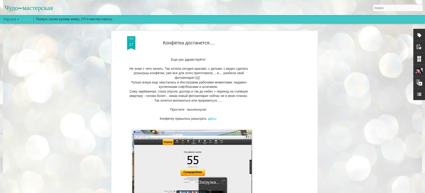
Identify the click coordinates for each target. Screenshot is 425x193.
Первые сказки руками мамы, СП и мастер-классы (74, 19)
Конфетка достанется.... (188, 42)
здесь (211, 118)
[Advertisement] (276, 109)
